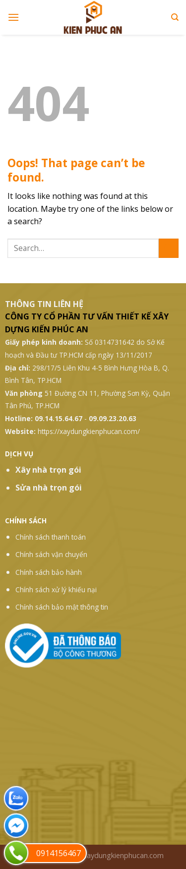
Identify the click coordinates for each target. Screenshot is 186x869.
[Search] (175, 17)
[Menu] (13, 17)
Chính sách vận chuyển (51, 554)
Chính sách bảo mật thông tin (61, 607)
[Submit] (169, 248)
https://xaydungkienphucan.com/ (89, 431)
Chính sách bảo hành (48, 572)
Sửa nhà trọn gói (48, 487)
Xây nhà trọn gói (48, 469)
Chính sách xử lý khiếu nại (56, 589)
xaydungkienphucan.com (123, 855)
